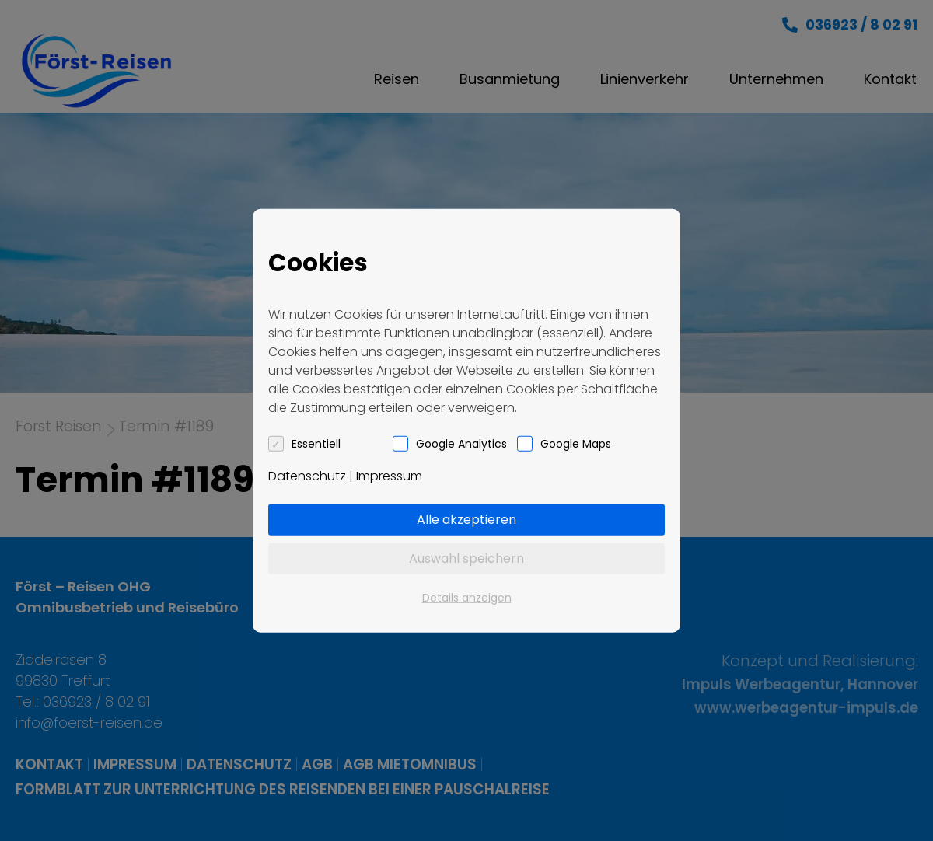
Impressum (389, 475)
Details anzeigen (467, 597)
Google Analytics (461, 443)
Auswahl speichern (466, 558)
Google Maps (575, 443)
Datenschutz (307, 475)
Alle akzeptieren (466, 519)
